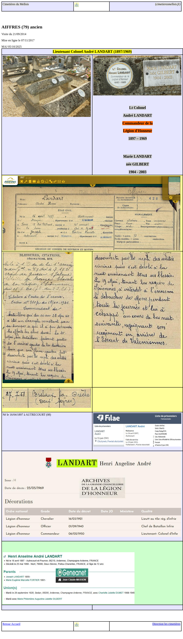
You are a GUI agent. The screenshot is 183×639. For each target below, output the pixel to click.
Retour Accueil (11, 624)
